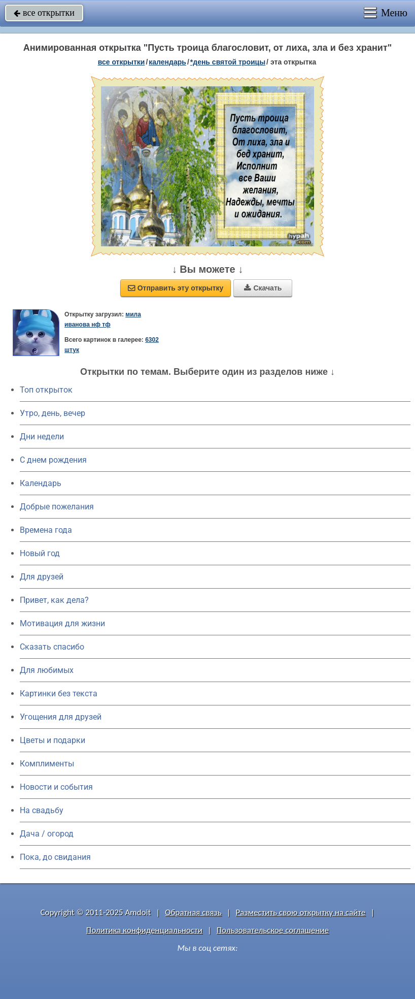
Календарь (167, 62)
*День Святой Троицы (227, 62)
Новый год (40, 553)
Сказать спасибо (52, 647)
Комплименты (47, 763)
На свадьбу (41, 810)
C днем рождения (53, 460)
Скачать (263, 288)
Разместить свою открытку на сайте (301, 912)
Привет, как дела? (54, 600)
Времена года (46, 530)
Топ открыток (46, 390)
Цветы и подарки (52, 740)
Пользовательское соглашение (273, 930)
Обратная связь (193, 912)
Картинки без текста (58, 693)
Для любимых (47, 670)
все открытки (44, 13)
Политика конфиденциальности (144, 930)
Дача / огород (47, 834)
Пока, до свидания (55, 857)
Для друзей (41, 577)
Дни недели (42, 436)
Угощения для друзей (60, 717)
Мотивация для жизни (62, 623)
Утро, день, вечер (52, 413)
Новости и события (56, 787)
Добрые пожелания (57, 506)
